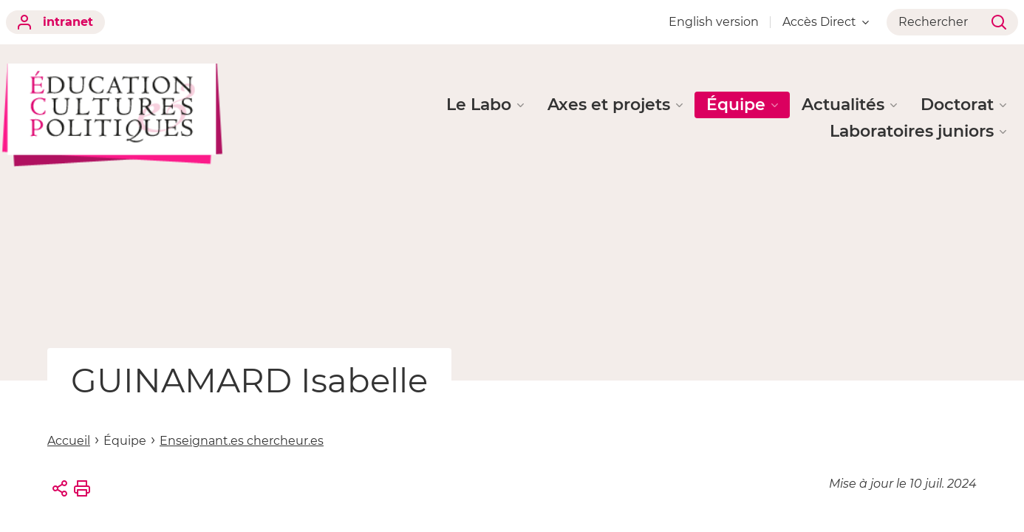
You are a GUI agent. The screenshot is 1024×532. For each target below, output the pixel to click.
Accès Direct (825, 22)
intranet (55, 22)
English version (714, 22)
